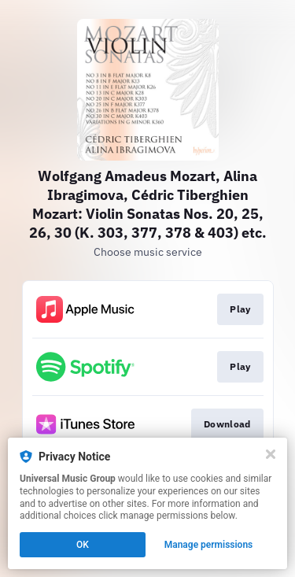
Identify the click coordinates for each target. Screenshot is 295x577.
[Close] (270, 454)
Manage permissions (208, 544)
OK (82, 544)
